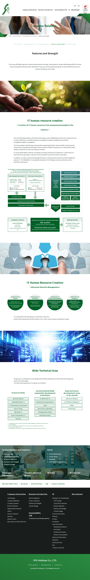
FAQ (47, 484)
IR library (54, 516)
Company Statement (13, 501)
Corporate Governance (30, 44)
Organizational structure (14, 508)
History (9, 511)
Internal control (11, 519)
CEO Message (11, 498)
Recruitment (75, 10)
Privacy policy (33, 565)
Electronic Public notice (10, 484)
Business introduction (45, 10)
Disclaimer (24, 484)
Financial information (58, 514)
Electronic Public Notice (59, 537)
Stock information (55, 454)
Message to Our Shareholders (60, 498)
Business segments (44, 44)
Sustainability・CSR (60, 10)
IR (69, 10)
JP (75, 6)
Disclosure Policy (36, 484)
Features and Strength (58, 44)
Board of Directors (12, 506)
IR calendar (55, 521)
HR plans (10, 516)
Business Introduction (38, 494)
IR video (54, 519)
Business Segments (34, 498)
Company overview (13, 503)
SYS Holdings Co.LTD (6, 9)
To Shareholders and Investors (16, 449)
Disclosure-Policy (57, 542)
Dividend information (60, 532)
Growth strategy (71, 44)
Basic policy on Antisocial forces (16, 521)
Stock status (53, 456)
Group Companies (12, 514)
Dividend (52, 459)
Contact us (58, 565)
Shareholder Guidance (60, 527)
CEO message (17, 44)
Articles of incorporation (57, 462)
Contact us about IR (57, 484)
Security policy (46, 565)
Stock (50, 449)
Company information (29, 10)
